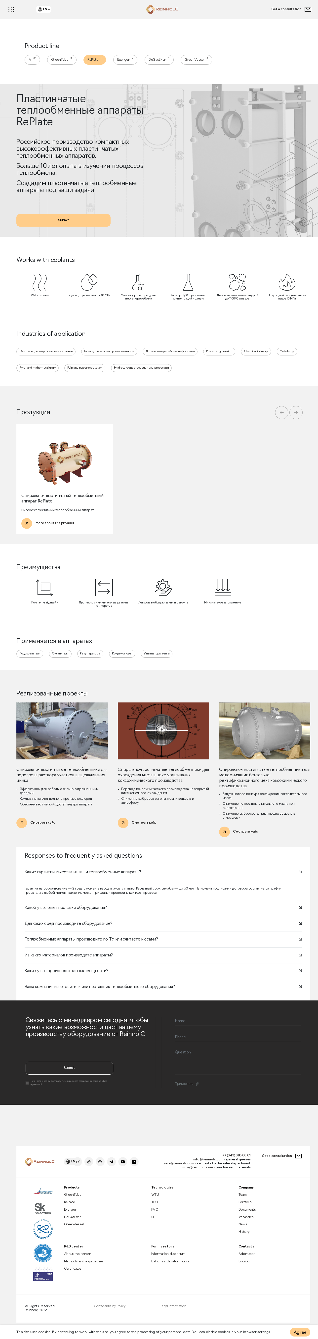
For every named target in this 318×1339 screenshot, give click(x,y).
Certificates (74, 1276)
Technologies (163, 1191)
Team (242, 1199)
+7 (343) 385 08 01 (233, 1158)
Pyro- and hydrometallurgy (39, 375)
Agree (299, 1332)
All (34, 61)
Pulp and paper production (88, 375)
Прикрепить (187, 1117)
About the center (78, 1260)
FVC (155, 1214)
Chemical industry (265, 358)
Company (246, 1191)
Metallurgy (297, 358)
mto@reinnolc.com (193, 1171)
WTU (156, 1199)
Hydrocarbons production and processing (147, 375)
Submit (65, 225)
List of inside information (171, 1268)
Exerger (130, 61)
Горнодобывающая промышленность (114, 358)
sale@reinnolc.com (173, 1166)
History (244, 1237)
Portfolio (245, 1207)
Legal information (173, 1314)
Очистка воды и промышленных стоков (48, 358)
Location (245, 1268)
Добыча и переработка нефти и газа (177, 358)
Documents (247, 1214)
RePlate (98, 61)
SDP (155, 1222)
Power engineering (227, 358)
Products (73, 1191)
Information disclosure (169, 1260)
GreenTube (64, 61)
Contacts (246, 1252)
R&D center (75, 1252)
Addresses (246, 1260)
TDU (155, 1207)
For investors (163, 1252)
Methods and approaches (85, 1268)
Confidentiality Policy (110, 1314)
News (242, 1230)
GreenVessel (203, 61)
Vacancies (246, 1222)
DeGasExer (165, 61)
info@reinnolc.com (204, 1162)
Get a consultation (290, 10)
